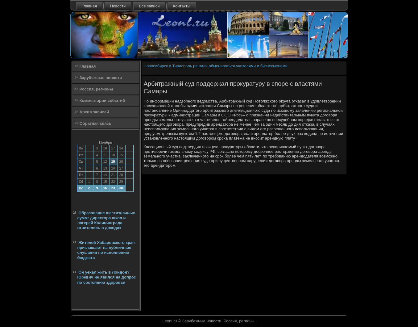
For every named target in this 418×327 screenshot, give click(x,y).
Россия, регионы (96, 89)
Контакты (181, 6)
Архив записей (94, 112)
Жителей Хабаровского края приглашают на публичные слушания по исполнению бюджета (106, 250)
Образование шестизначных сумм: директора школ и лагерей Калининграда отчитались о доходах (106, 220)
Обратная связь (95, 123)
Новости (118, 6)
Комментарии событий (102, 100)
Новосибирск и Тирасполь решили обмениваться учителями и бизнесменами (216, 66)
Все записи (149, 6)
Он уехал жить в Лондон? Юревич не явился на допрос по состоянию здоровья (106, 277)
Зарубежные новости (101, 77)
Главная (89, 6)
